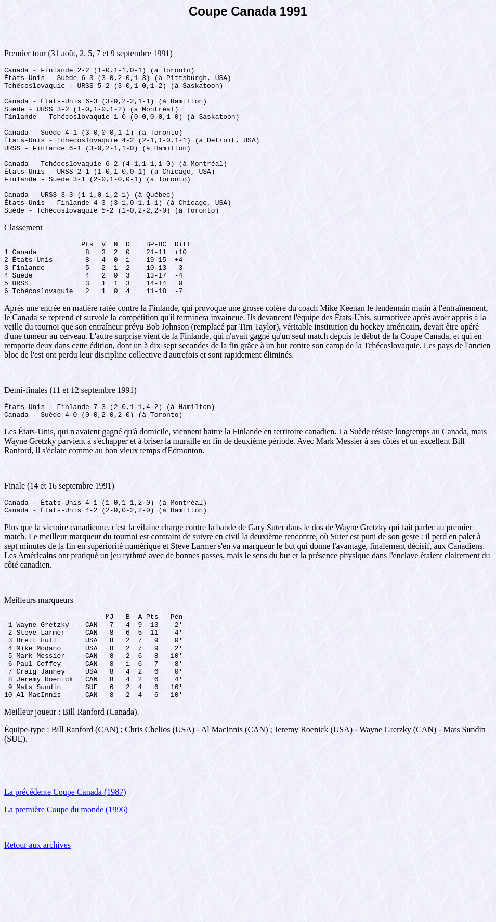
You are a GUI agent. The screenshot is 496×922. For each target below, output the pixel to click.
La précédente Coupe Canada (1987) (65, 855)
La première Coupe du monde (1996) (66, 873)
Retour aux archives (37, 908)
